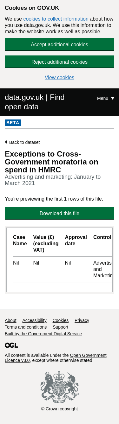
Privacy (82, 320)
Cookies (61, 320)
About (11, 320)
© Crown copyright (59, 408)
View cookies (59, 77)
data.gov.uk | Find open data (35, 102)
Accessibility (34, 320)
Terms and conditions (26, 327)
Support (60, 327)
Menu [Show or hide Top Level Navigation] (103, 98)
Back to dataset (24, 142)
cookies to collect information (55, 19)
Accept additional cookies (59, 44)
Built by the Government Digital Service (43, 333)
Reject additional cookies (59, 62)
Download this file (59, 213)
